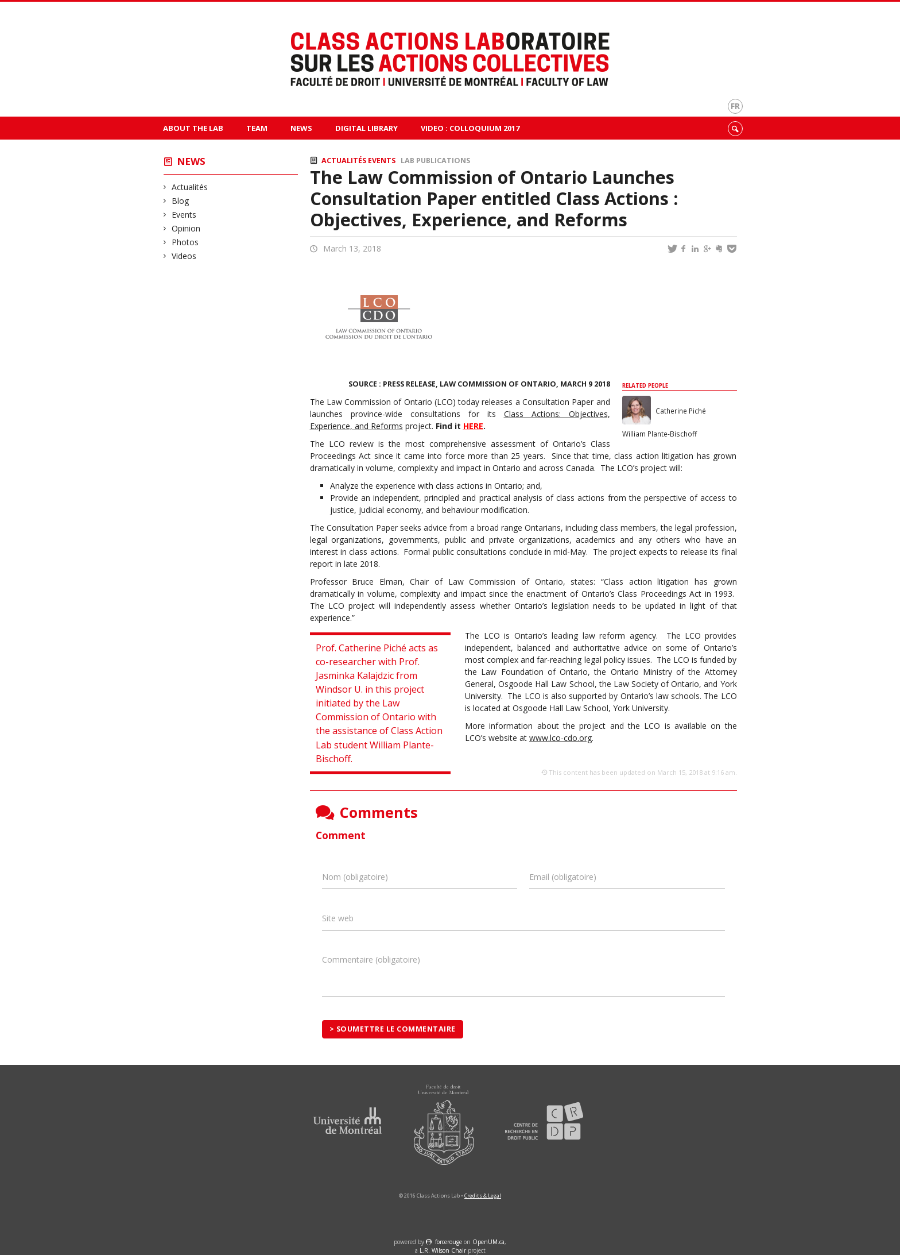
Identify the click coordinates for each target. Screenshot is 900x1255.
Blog (180, 200)
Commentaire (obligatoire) (371, 959)
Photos (185, 242)
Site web (338, 918)
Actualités (190, 187)
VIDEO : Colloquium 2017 (470, 128)
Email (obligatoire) (562, 876)
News (301, 128)
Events (184, 214)
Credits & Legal (482, 1195)
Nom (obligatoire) (355, 876)
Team (256, 128)
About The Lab (193, 128)
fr (735, 106)
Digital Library (366, 128)
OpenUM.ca (488, 1242)
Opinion (186, 228)
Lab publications (435, 160)
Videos (184, 255)
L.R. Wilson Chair (443, 1250)
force (448, 1242)
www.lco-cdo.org (560, 737)
